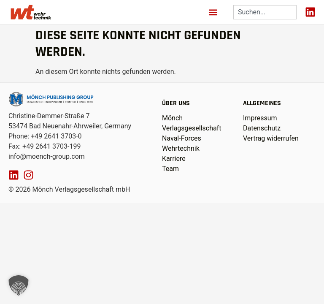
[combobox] (265, 12)
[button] (213, 12)
